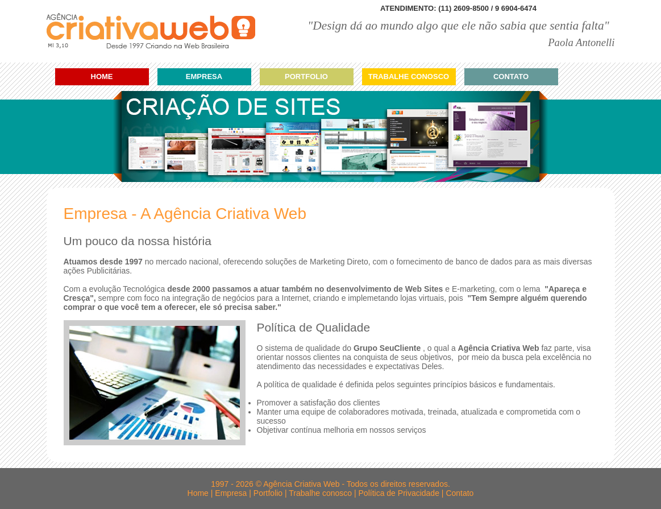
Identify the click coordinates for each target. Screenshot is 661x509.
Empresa (204, 76)
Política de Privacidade (399, 493)
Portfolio (306, 76)
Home (102, 76)
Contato (511, 76)
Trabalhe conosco (408, 76)
